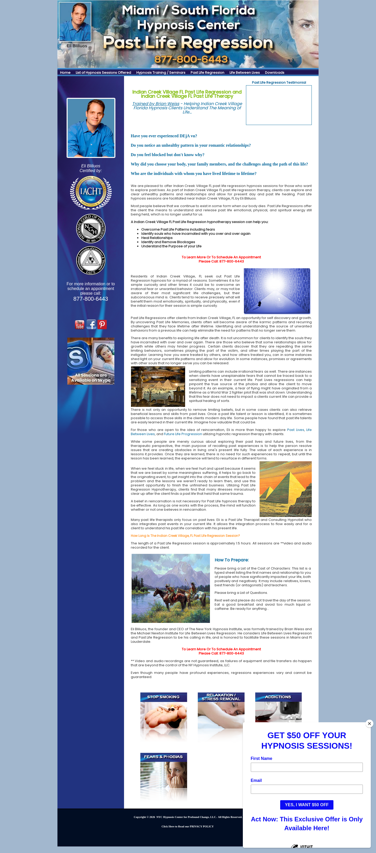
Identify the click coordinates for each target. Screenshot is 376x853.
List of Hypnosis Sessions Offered (103, 72)
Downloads (274, 72)
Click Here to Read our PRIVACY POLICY (188, 826)
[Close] (370, 723)
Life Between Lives (245, 72)
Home (65, 72)
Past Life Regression (207, 72)
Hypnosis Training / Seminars (160, 72)
